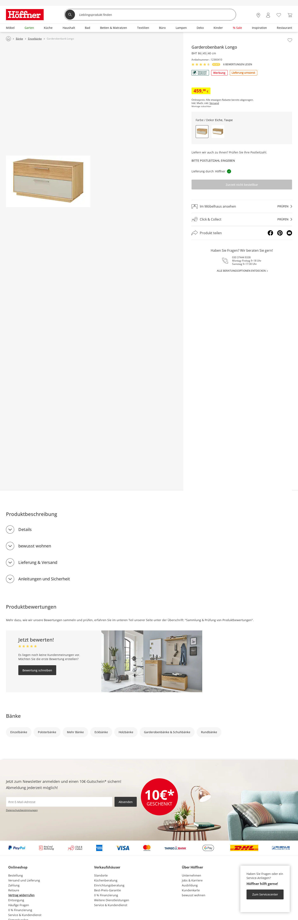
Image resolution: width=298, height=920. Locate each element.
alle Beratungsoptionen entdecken (241, 270)
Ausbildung (190, 885)
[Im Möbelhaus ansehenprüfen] (242, 206)
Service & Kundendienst (24, 915)
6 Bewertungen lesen (237, 64)
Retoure (13, 890)
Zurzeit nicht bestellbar (242, 185)
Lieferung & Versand (37, 562)
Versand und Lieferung (24, 880)
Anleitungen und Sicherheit (44, 579)
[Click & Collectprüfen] (242, 219)
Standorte (101, 875)
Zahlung (14, 885)
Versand (214, 103)
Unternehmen (191, 875)
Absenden (126, 802)
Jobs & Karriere (192, 880)
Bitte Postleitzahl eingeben (213, 160)
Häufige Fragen (18, 905)
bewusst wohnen (34, 546)
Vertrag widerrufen (21, 895)
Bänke (13, 715)
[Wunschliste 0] (278, 15)
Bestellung (15, 875)
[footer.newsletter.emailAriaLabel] (59, 802)
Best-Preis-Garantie (107, 890)
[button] (218, 131)
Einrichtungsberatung (109, 885)
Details (25, 529)
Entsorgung (16, 900)
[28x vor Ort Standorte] (258, 15)
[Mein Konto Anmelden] (268, 15)
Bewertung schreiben (37, 670)
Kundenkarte (191, 890)
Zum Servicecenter (265, 894)
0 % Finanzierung (20, 910)
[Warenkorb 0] (289, 15)
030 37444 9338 (241, 257)
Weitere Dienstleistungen (111, 900)
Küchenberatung (105, 880)
